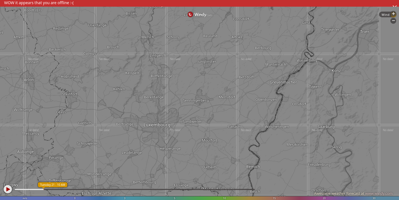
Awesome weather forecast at (353, 193)
